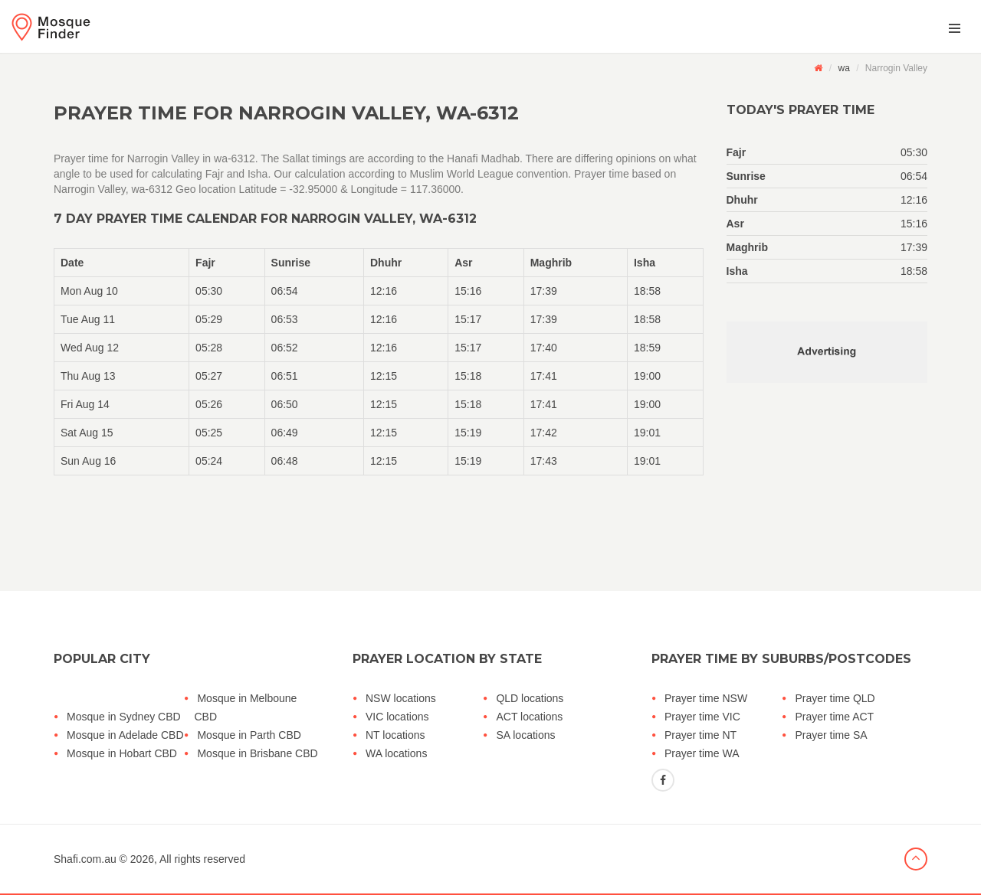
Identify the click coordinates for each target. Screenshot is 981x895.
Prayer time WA (702, 753)
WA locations (396, 753)
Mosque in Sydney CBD (124, 716)
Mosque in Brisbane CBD (257, 753)
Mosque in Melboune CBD (245, 707)
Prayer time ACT (834, 716)
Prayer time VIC (702, 716)
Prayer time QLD (834, 698)
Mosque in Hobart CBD (122, 753)
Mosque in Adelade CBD (125, 735)
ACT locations (529, 716)
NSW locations (401, 698)
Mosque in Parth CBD (248, 735)
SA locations (525, 735)
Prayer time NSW (705, 698)
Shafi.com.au (85, 859)
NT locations (395, 735)
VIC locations (397, 716)
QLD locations (529, 698)
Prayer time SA (831, 735)
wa (843, 68)
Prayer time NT (700, 735)
